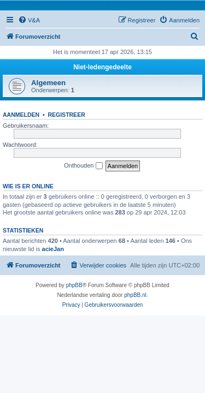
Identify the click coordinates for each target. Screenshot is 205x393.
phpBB (74, 285)
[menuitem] (29, 20)
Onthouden (83, 166)
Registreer (66, 114)
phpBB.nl (135, 295)
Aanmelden (21, 114)
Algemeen (48, 83)
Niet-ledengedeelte (102, 67)
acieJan (53, 249)
